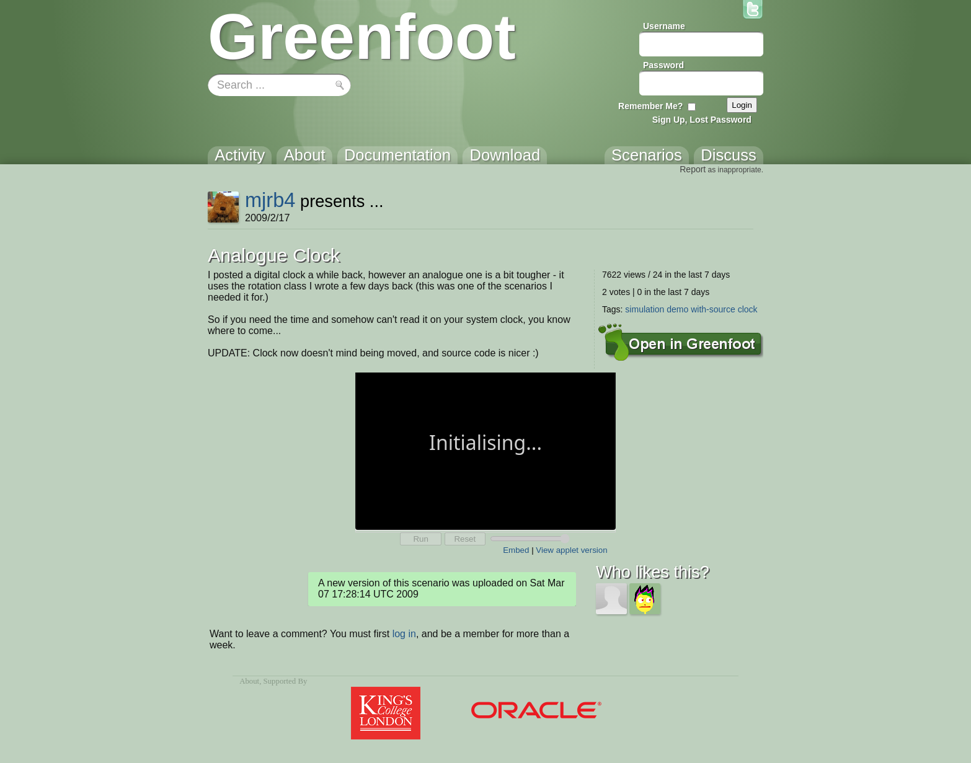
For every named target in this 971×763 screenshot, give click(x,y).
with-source (713, 309)
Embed (516, 550)
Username (664, 26)
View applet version (571, 550)
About (249, 681)
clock (748, 309)
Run (420, 539)
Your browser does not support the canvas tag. (485, 450)
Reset (465, 539)
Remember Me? (650, 106)
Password (663, 65)
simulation (644, 309)
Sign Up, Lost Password (702, 120)
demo (677, 309)
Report (693, 169)
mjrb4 (270, 199)
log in (404, 633)
